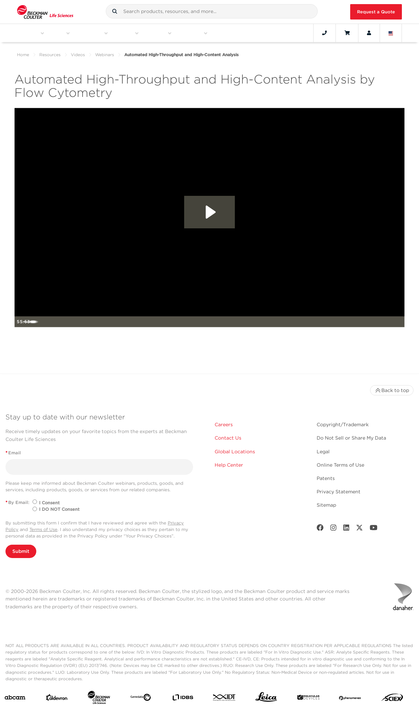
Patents (326, 478)
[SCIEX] (392, 699)
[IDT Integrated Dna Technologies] (224, 699)
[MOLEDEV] (308, 698)
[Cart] (347, 33)
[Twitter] (359, 529)
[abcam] (15, 698)
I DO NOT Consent (59, 509)
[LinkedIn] (346, 529)
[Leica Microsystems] (266, 698)
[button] (115, 11)
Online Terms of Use (340, 465)
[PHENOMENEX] (350, 698)
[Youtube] (374, 529)
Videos (78, 54)
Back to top (391, 390)
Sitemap (326, 505)
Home (23, 54)
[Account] (369, 33)
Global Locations (235, 451)
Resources (50, 54)
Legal (323, 451)
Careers (224, 424)
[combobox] (211, 11)
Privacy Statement (338, 491)
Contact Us (228, 438)
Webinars (104, 54)
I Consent (49, 502)
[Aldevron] (56, 699)
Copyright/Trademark (343, 424)
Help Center (229, 465)
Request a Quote (376, 11)
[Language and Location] (391, 33)
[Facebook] (320, 529)
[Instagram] (333, 529)
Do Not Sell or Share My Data (351, 438)
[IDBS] (182, 699)
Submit (20, 551)
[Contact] (324, 33)
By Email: (17, 502)
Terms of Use (43, 529)
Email (13, 453)
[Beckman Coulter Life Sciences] (99, 699)
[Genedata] (140, 698)
